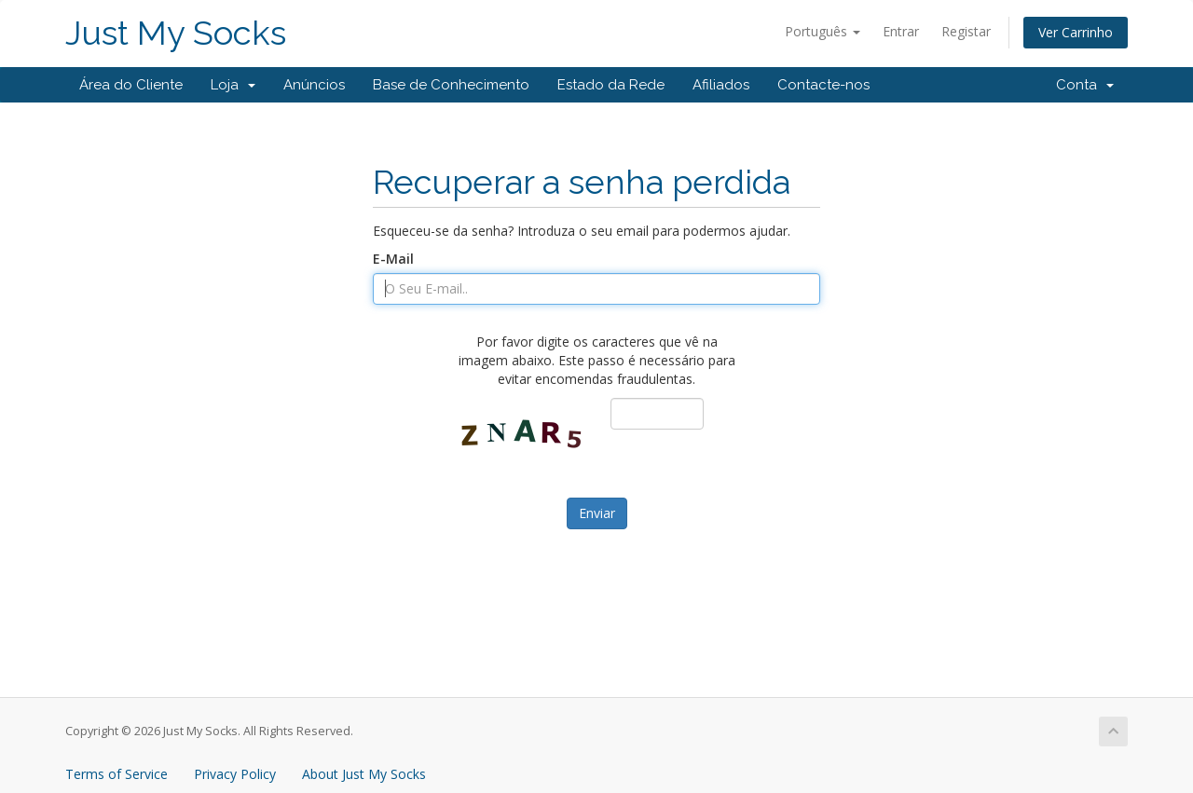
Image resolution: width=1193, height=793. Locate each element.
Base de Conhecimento (451, 84)
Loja (233, 84)
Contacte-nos (823, 84)
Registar (966, 31)
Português (822, 31)
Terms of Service (116, 774)
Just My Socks (175, 33)
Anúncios (314, 84)
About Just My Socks (364, 774)
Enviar (597, 513)
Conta (1085, 84)
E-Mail (393, 258)
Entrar (901, 31)
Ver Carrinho (1075, 32)
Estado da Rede (611, 84)
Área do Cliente (131, 84)
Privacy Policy (235, 774)
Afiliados (720, 84)
